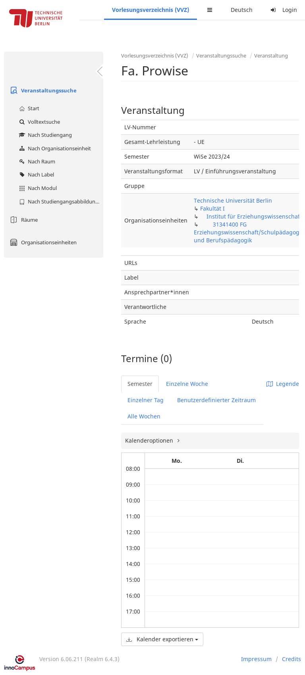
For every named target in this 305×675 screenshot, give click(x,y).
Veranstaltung (271, 55)
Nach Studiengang (44, 134)
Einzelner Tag (145, 400)
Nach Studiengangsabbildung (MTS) (60, 201)
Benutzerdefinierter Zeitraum (216, 400)
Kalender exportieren (162, 639)
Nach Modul (37, 188)
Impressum (256, 659)
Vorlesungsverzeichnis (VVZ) (150, 9)
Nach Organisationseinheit (54, 148)
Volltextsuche (38, 121)
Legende (282, 383)
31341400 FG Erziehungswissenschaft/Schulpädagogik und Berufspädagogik (249, 232)
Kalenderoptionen (150, 440)
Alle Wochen (143, 416)
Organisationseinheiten (42, 242)
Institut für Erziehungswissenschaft (254, 216)
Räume (23, 219)
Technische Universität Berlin (233, 200)
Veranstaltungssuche (42, 90)
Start (28, 108)
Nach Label (35, 174)
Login (282, 9)
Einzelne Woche (187, 383)
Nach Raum (36, 161)
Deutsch (242, 9)
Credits (291, 659)
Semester (139, 383)
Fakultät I (212, 208)
